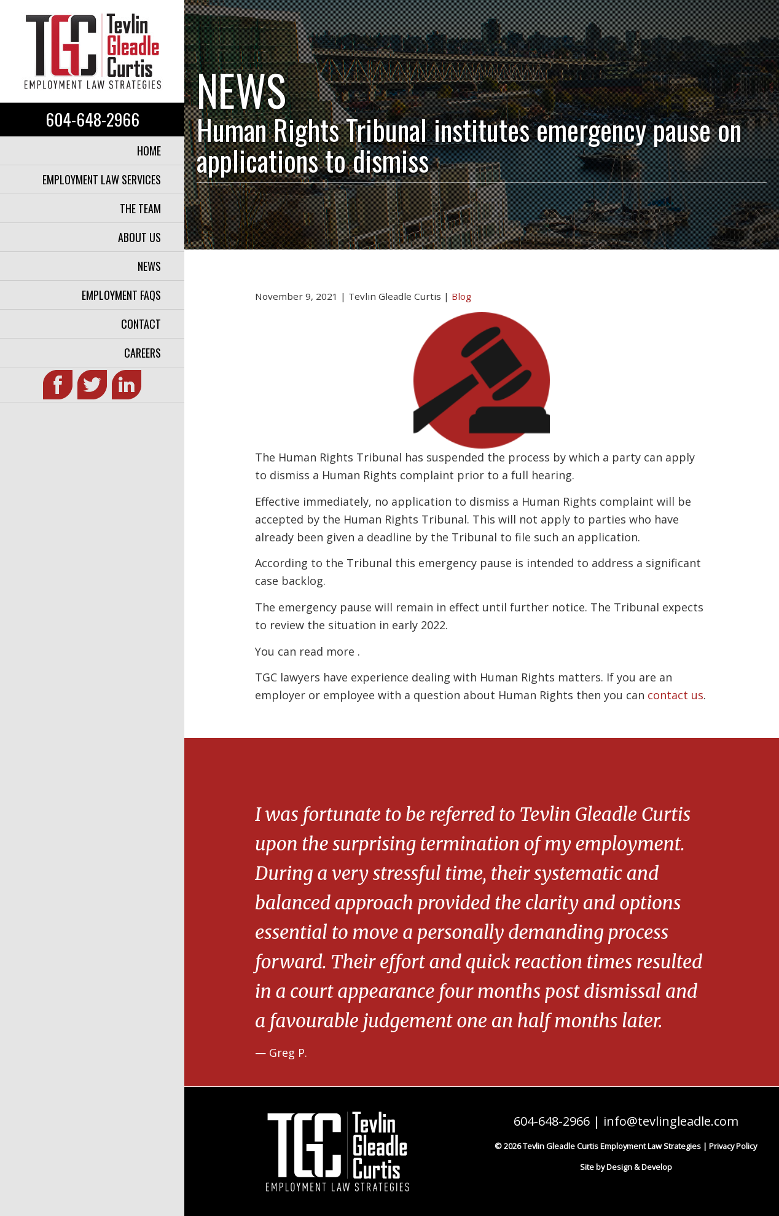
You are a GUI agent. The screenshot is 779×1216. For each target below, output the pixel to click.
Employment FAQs (121, 295)
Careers (142, 353)
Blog (461, 296)
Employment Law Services (101, 179)
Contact (141, 324)
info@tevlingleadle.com (670, 1121)
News (149, 266)
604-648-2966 (92, 119)
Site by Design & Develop (626, 1166)
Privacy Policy (733, 1145)
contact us (675, 695)
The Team (140, 208)
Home (149, 151)
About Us (139, 237)
